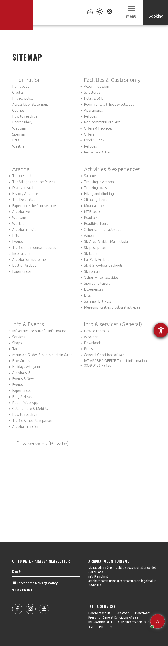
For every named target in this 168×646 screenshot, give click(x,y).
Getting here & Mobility (30, 408)
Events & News (23, 379)
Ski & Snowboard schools (103, 265)
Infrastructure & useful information (39, 331)
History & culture (25, 194)
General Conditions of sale (104, 355)
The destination (24, 176)
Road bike (91, 217)
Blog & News (22, 397)
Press (88, 349)
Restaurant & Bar (97, 152)
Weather (19, 146)
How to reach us (24, 116)
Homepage (21, 86)
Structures (92, 92)
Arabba (21, 169)
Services (18, 337)
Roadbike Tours (96, 223)
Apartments (93, 110)
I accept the (35, 596)
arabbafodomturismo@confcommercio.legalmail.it (122, 581)
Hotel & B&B (93, 98)
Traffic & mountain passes (32, 421)
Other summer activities (102, 230)
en (90, 627)
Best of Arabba (24, 265)
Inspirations (21, 253)
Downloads (92, 343)
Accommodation (96, 86)
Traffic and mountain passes (34, 248)
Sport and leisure (97, 283)
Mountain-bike (95, 206)
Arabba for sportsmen (30, 259)
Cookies (18, 110)
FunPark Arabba (96, 259)
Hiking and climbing (99, 194)
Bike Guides (21, 361)
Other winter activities (101, 277)
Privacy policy (22, 98)
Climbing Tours (95, 200)
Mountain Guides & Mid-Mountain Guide (42, 355)
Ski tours (90, 253)
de (101, 627)
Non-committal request (102, 122)
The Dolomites (23, 200)
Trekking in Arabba (99, 182)
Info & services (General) (113, 324)
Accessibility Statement (30, 104)
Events (17, 241)
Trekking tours (95, 188)
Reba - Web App (25, 403)
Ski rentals (92, 271)
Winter (89, 235)
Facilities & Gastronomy (112, 80)
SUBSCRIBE (22, 603)
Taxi (15, 349)
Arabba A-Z (21, 373)
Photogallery (22, 122)
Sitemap (18, 134)
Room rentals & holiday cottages (109, 104)
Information (26, 80)
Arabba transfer (25, 230)
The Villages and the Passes (33, 182)
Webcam (19, 128)
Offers (89, 134)
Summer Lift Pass (97, 301)
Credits (17, 92)
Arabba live (21, 212)
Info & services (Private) (40, 443)
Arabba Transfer (25, 426)
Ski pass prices (95, 248)
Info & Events (28, 324)
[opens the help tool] (161, 330)
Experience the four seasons (34, 206)
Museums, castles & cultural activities (112, 307)
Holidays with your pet (29, 367)
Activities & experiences (112, 169)
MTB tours (92, 212)
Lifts (15, 140)
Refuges (90, 116)
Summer (90, 176)
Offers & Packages (98, 128)
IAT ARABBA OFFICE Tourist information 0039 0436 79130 (115, 363)
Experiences (21, 271)
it (111, 627)
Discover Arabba (25, 188)
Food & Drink (94, 140)
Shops (17, 343)
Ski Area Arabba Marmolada (106, 241)
